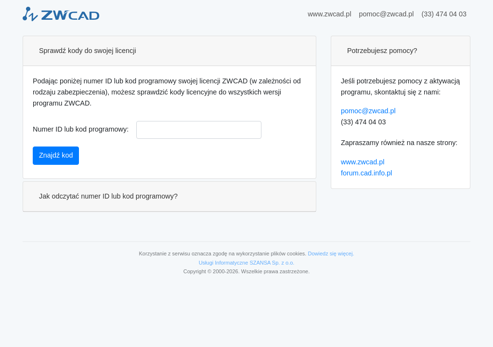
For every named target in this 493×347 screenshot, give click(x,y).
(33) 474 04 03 (444, 14)
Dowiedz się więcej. (331, 253)
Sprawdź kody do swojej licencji (87, 50)
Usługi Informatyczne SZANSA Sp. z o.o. (247, 263)
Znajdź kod (56, 155)
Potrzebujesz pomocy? (382, 50)
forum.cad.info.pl (366, 173)
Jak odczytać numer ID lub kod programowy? (108, 196)
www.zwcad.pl (329, 14)
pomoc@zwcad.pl (386, 14)
